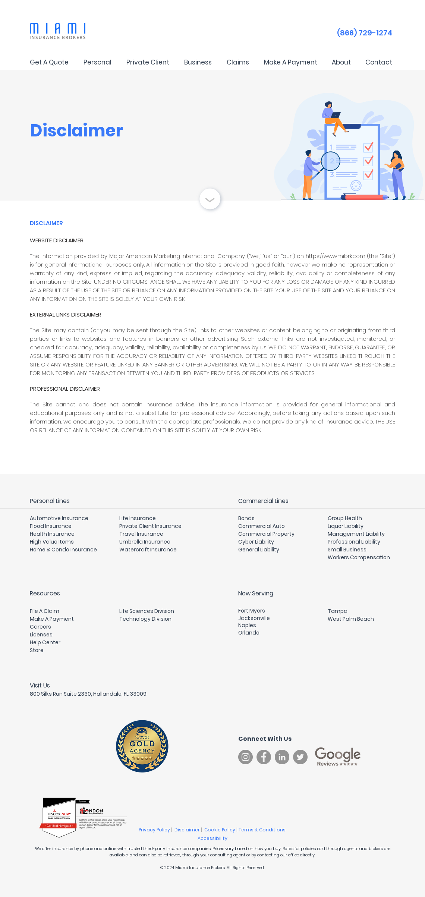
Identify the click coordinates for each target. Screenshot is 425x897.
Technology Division (145, 619)
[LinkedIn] (282, 757)
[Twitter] (300, 757)
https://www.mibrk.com (335, 256)
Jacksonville (254, 618)
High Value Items (52, 541)
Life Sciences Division (146, 611)
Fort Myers (251, 610)
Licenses (41, 634)
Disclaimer (187, 830)
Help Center (45, 642)
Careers (40, 626)
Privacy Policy (155, 830)
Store (37, 650)
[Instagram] (245, 757)
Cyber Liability (256, 541)
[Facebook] (263, 757)
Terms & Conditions (263, 830)
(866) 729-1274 (365, 33)
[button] (97, 62)
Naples (247, 625)
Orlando (248, 632)
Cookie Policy (220, 830)
